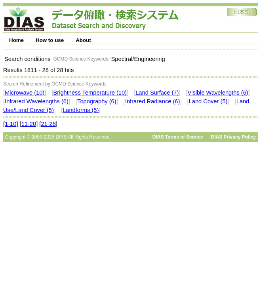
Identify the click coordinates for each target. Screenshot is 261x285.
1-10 (10, 124)
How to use (50, 40)
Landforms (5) (81, 110)
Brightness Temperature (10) (90, 92)
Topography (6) (96, 101)
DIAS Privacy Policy (233, 137)
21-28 (48, 124)
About (83, 40)
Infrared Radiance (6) (152, 101)
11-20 (28, 124)
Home (16, 40)
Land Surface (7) (157, 92)
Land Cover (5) (208, 101)
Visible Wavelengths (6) (218, 92)
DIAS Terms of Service (177, 137)
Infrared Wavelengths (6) (37, 101)
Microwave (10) (24, 92)
